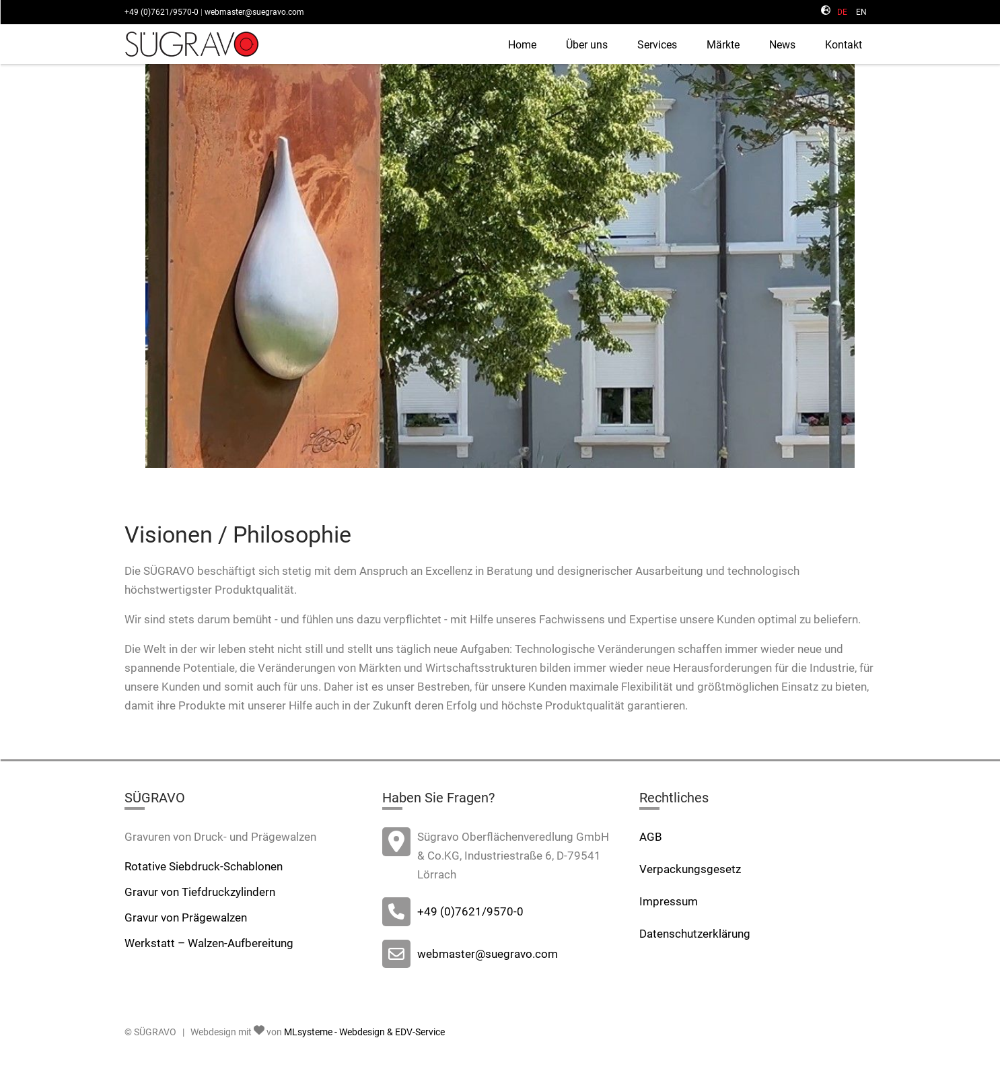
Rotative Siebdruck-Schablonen (203, 866)
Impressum (668, 901)
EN (861, 12)
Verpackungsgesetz (690, 869)
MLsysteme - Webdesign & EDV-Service (364, 1032)
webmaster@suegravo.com (254, 12)
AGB (650, 836)
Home (522, 44)
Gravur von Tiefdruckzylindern (199, 892)
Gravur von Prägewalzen (185, 917)
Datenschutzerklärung (694, 933)
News (782, 44)
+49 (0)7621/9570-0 (161, 12)
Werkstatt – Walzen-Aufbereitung (208, 943)
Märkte (723, 44)
